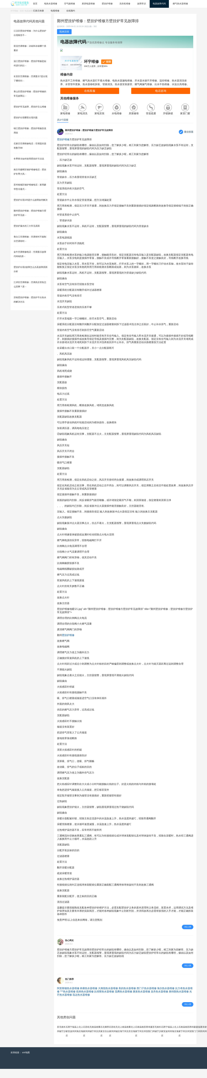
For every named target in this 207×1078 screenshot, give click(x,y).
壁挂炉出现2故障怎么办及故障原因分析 (30, 269)
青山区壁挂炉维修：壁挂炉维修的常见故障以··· (30, 93)
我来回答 (64, 31)
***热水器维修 (67, 1000)
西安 (69, 1038)
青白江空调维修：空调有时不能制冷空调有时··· (30, 238)
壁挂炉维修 (63, 148)
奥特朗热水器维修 (179, 1000)
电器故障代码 (30, 11)
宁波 (71, 1038)
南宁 (62, 1038)
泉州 (206, 1038)
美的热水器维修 (127, 997)
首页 (22, 11)
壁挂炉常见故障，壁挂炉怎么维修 (30, 106)
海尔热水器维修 (165, 997)
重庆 (99, 1038)
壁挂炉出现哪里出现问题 (25, 117)
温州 (75, 1038)
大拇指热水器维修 (108, 997)
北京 (80, 1038)
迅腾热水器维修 (123, 1000)
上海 (78, 1038)
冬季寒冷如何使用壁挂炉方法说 (29, 158)
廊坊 (106, 1038)
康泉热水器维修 (141, 1000)
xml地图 (26, 1061)
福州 (73, 1038)
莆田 (201, 1038)
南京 (97, 1038)
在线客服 (89, 100)
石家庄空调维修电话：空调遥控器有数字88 (30, 145)
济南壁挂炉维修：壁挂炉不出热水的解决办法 (30, 299)
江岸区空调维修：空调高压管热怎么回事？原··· (30, 284)
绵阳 (149, 1038)
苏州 (58, 1038)
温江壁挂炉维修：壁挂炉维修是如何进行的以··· (30, 63)
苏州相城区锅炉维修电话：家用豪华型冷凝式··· (30, 186)
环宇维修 (14, 11)
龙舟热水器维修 (159, 1000)
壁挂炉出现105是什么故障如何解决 (31, 200)
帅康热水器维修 (88, 997)
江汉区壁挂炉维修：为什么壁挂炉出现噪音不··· (30, 33)
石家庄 (67, 1040)
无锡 (60, 1038)
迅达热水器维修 (81, 1004)
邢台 (108, 1038)
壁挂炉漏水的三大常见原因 (27, 226)
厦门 (151, 1038)
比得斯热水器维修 (104, 1000)
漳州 (203, 1038)
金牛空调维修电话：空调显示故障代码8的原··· (30, 254)
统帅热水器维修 (85, 1000)
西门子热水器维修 (146, 997)
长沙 (65, 1038)
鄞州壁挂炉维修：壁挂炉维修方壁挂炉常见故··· (30, 212)
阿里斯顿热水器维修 (68, 997)
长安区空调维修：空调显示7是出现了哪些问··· (30, 78)
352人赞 (187, 936)
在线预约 (70, 10)
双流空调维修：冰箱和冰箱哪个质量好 (30, 48)
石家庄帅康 (38, 10)
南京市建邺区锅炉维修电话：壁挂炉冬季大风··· (30, 171)
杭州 (88, 1038)
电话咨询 (160, 100)
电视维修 (55, 10)
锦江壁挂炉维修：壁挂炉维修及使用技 (30, 130)
